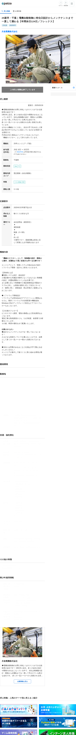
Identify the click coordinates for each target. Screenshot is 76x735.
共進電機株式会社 (9, 31)
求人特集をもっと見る (68, 725)
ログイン (61, 5)
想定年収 (19, 152)
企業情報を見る (22, 663)
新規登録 (66, 5)
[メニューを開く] (71, 3)
